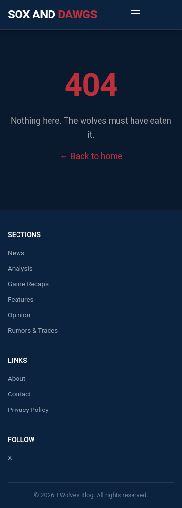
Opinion (19, 315)
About (16, 378)
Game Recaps (28, 284)
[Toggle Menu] (135, 14)
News (16, 253)
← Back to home (91, 156)
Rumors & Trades (33, 330)
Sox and (52, 14)
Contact (19, 394)
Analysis (20, 268)
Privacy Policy (28, 409)
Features (20, 299)
